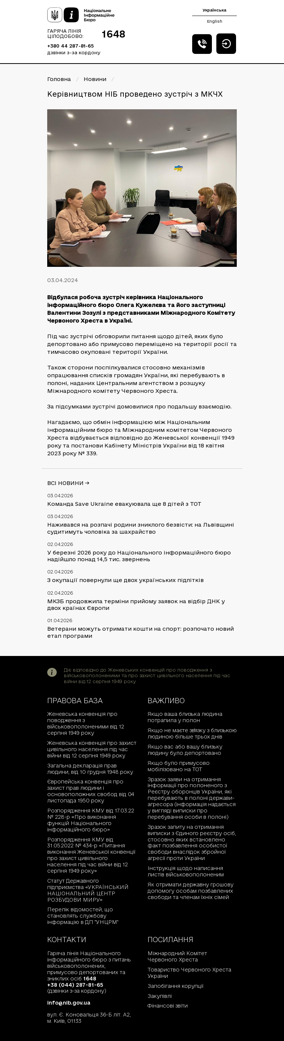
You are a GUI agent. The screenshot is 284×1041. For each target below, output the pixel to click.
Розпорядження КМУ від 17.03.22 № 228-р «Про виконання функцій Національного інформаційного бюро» (90, 820)
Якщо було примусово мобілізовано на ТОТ (179, 766)
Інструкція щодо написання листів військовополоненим (186, 871)
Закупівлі (160, 996)
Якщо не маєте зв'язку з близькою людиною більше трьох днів (192, 733)
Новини (95, 79)
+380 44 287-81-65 (70, 45)
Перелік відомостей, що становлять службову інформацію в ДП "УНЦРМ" (82, 915)
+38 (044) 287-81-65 (75, 985)
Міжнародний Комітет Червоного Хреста (177, 956)
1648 (113, 33)
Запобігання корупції (175, 986)
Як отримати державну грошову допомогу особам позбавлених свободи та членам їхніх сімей (190, 891)
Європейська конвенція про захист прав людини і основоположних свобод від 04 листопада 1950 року (90, 791)
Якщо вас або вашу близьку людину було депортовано (185, 750)
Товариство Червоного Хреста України (189, 973)
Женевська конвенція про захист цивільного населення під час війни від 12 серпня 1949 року (91, 749)
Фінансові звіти (168, 1006)
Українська (214, 10)
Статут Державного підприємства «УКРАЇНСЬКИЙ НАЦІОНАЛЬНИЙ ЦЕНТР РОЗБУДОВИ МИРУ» (88, 890)
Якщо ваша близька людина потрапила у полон (185, 717)
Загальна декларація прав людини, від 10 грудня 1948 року (90, 769)
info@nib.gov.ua (68, 1003)
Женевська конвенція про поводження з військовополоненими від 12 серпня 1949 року (85, 723)
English (214, 21)
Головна (59, 79)
